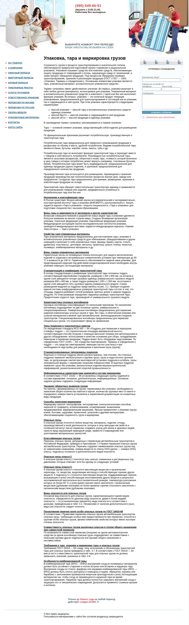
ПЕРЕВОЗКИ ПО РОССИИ (21, 107)
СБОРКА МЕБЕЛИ (17, 112)
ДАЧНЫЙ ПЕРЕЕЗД (18, 83)
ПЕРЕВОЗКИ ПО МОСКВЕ (21, 102)
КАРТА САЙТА (15, 127)
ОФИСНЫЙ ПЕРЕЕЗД (19, 73)
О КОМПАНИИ (15, 68)
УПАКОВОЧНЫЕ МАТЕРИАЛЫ (23, 117)
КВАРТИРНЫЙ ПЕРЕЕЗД (20, 78)
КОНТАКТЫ (14, 122)
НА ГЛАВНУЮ (15, 63)
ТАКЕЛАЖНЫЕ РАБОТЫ (20, 88)
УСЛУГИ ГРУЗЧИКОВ (18, 92)
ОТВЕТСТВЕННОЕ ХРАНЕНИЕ (23, 97)
